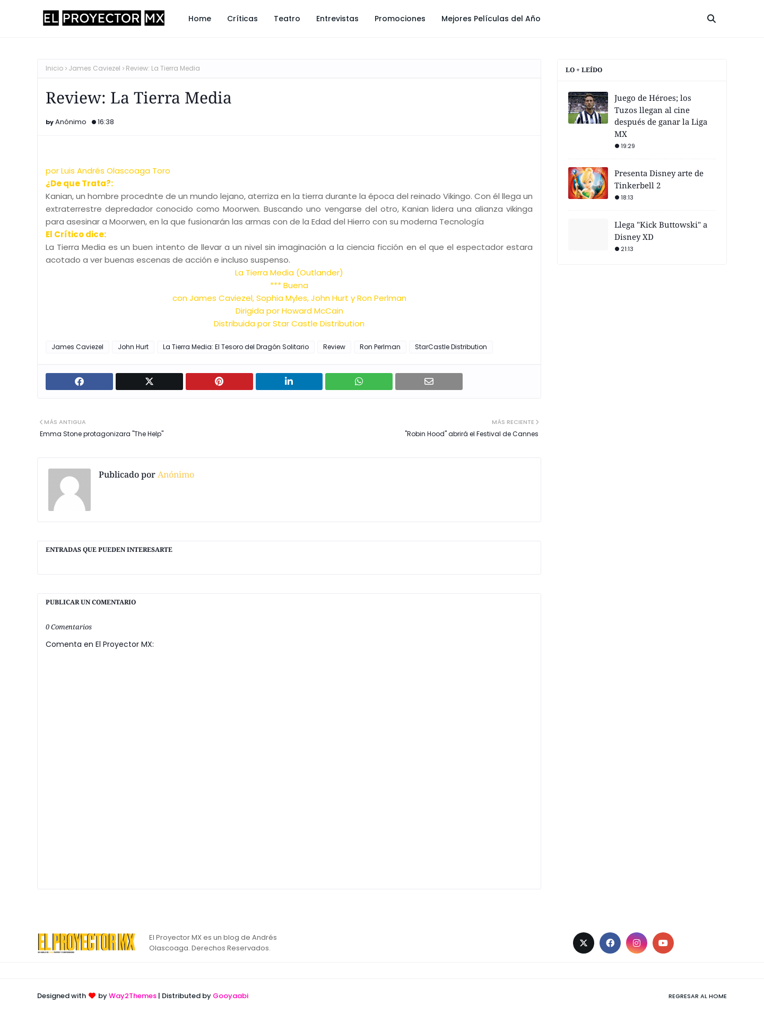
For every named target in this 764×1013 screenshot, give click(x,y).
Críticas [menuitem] (242, 18)
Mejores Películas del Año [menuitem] (491, 18)
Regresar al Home (697, 996)
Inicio (54, 68)
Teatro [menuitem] (287, 18)
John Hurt (133, 346)
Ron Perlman (380, 346)
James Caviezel (94, 68)
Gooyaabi (230, 996)
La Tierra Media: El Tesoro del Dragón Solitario (236, 346)
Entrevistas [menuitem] (337, 18)
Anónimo (70, 122)
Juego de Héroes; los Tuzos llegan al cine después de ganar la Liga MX (660, 115)
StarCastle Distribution (451, 346)
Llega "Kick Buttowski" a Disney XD (660, 230)
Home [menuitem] (199, 18)
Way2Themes (133, 996)
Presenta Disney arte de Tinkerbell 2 (659, 179)
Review (334, 346)
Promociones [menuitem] (400, 18)
